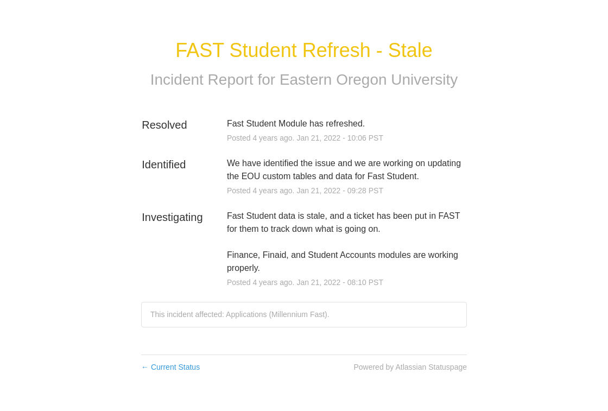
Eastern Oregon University (369, 79)
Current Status (170, 367)
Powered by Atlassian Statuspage (410, 367)
